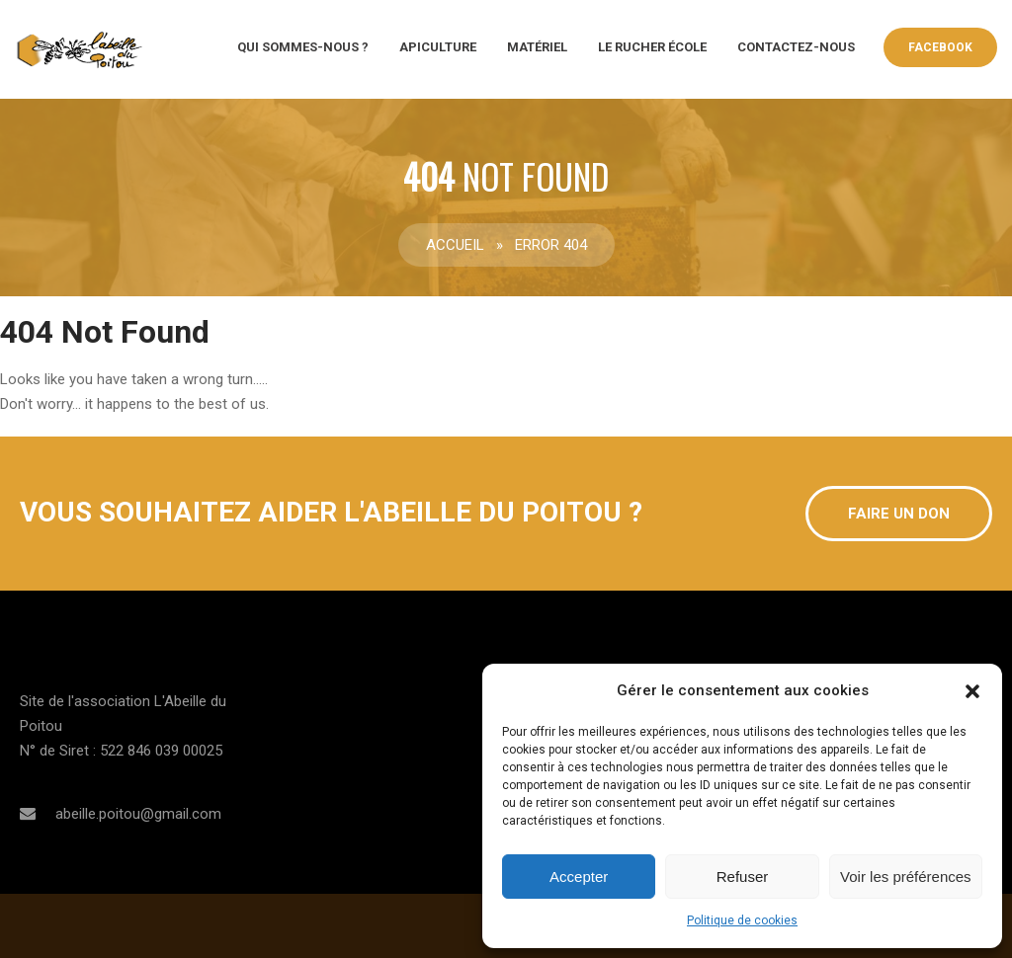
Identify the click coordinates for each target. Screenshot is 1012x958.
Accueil (455, 245)
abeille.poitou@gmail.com (138, 814)
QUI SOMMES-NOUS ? (303, 47)
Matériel (537, 47)
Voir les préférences (905, 876)
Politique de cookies (742, 920)
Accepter (578, 876)
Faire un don (899, 513)
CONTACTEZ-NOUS (796, 47)
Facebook (940, 47)
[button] (972, 691)
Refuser (743, 876)
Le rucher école (652, 47)
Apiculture (437, 47)
